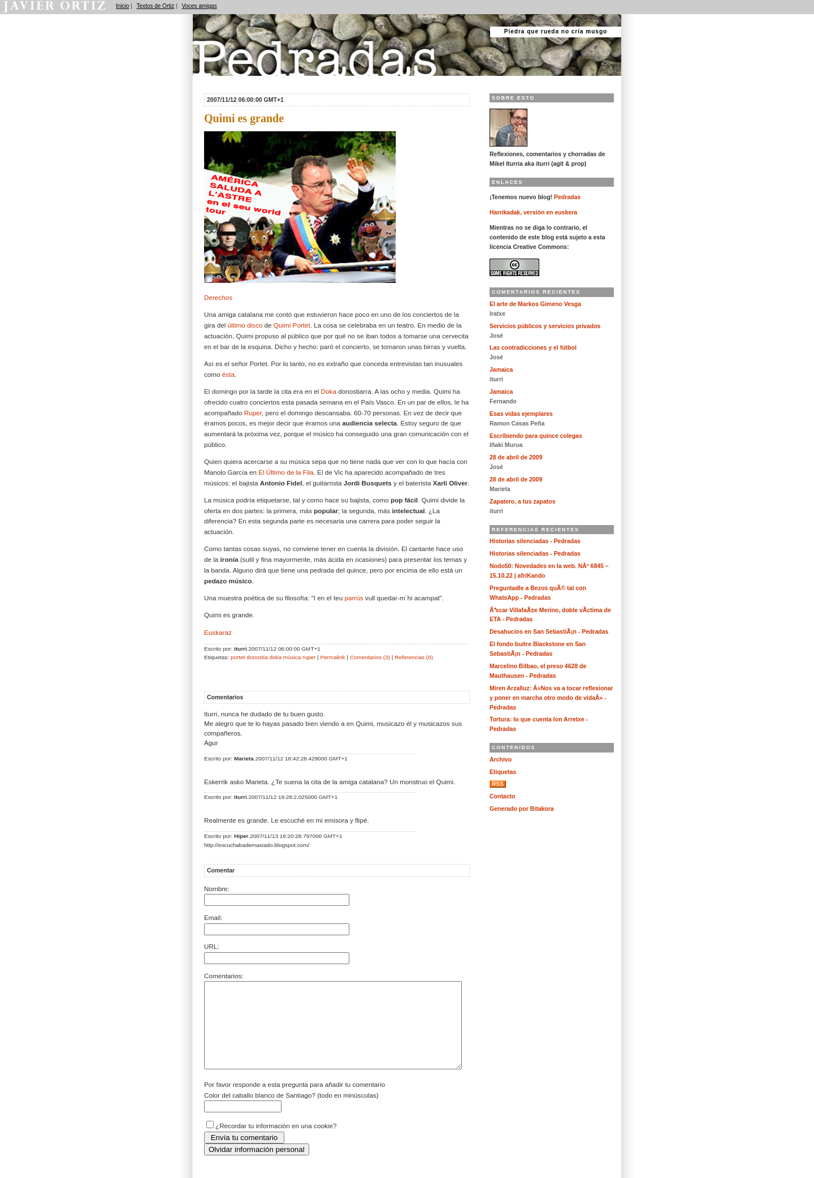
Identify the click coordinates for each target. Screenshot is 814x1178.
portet (238, 657)
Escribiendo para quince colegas (536, 436)
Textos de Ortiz (156, 6)
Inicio (122, 6)
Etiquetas (503, 772)
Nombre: (217, 888)
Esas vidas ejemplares (521, 414)
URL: (211, 946)
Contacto (502, 796)
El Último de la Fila (285, 472)
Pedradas (215, 80)
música (292, 657)
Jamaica (501, 370)
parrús (353, 597)
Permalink (332, 657)
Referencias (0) (414, 657)
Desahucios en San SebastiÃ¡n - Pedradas (549, 632)
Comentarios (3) (370, 657)
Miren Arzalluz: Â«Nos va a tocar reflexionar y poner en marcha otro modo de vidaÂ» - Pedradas (551, 698)
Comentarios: (224, 975)
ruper (308, 657)
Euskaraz (218, 632)
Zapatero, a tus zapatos (523, 501)
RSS (498, 784)
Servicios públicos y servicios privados (545, 326)
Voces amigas (199, 6)
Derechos (218, 297)
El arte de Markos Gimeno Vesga (535, 304)
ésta (228, 374)
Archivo (501, 759)
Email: (213, 917)
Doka (328, 391)
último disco (245, 325)
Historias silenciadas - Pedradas (535, 541)
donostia (257, 657)
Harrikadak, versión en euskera (533, 212)
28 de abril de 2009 (516, 457)
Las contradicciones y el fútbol (533, 348)
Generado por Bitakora (522, 809)
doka (276, 657)
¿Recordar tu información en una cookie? (275, 1142)
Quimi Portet (292, 325)
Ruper (253, 412)
